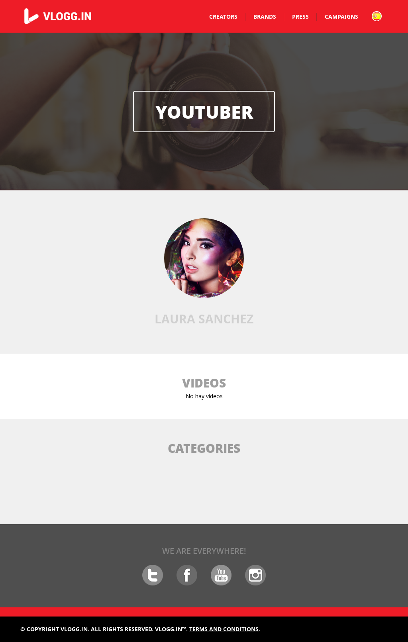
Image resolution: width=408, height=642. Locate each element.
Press (300, 16)
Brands (264, 16)
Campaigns (341, 16)
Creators (223, 16)
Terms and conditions (224, 629)
